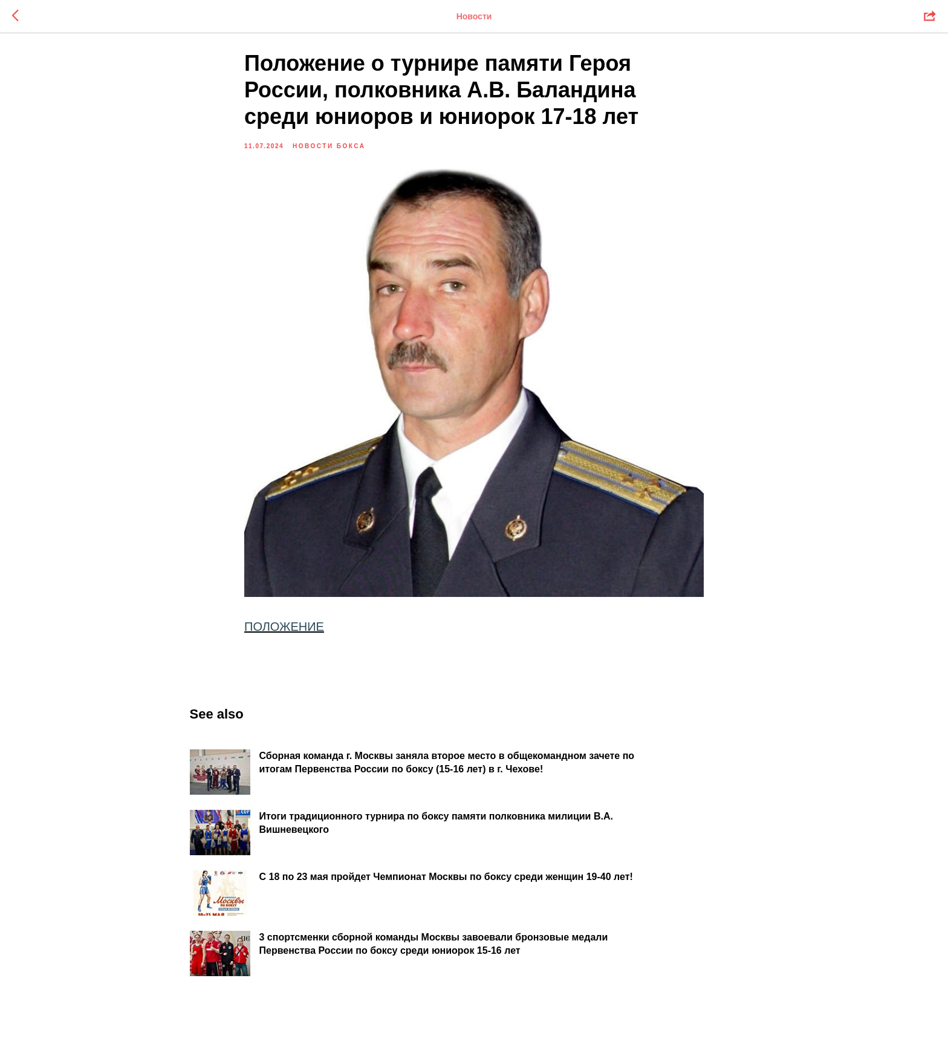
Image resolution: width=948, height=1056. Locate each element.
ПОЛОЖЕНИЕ (284, 633)
